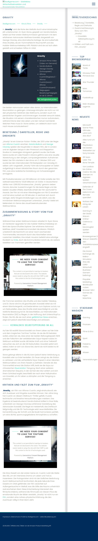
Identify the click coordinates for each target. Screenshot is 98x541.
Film (4, 497)
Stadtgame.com (33, 517)
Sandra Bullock (35, 144)
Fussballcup (82, 97)
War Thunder (83, 82)
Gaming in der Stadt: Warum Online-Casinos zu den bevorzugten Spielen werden (83, 222)
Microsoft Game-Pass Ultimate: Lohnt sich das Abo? (82, 130)
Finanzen (81, 324)
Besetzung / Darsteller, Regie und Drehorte (84, 24)
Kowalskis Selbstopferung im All (86, 39)
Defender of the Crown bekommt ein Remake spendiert (83, 192)
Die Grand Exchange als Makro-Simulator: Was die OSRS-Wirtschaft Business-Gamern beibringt (83, 263)
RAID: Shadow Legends (83, 105)
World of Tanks (81, 67)
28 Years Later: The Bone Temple (83, 160)
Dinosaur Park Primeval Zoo (83, 74)
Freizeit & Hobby (81, 345)
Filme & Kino (82, 331)
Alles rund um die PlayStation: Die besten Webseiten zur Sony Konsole (83, 146)
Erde (16, 240)
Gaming (81, 317)
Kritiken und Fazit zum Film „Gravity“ (84, 45)
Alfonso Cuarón (13, 144)
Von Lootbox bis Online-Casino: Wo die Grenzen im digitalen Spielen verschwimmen (83, 174)
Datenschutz (15, 517)
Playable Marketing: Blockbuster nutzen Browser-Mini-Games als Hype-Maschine (83, 288)
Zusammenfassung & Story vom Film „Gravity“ (84, 31)
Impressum (6, 517)
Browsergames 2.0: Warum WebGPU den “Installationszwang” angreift (83, 241)
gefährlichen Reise (40, 317)
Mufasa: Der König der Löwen (82, 204)
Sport (79, 338)
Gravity (41, 56)
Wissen (80, 352)
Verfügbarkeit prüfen (49, 99)
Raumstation (20, 368)
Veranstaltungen (83, 359)
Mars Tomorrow (82, 90)
